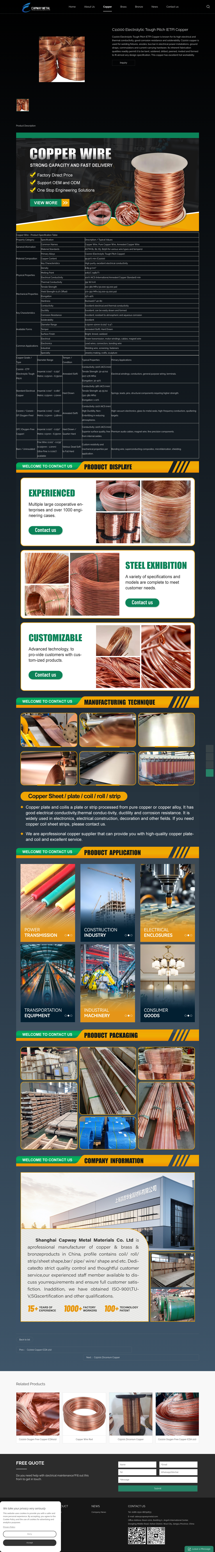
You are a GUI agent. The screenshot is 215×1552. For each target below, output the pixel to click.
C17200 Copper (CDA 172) (39, 1350)
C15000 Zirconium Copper (135, 1350)
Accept (29, 1543)
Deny (29, 1534)
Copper (107, 6)
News (154, 6)
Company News (99, 1504)
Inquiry (123, 62)
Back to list (24, 1339)
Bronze (139, 6)
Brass (123, 6)
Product (61, 1498)
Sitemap (135, 1547)
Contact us (172, 6)
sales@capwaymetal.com (146, 1509)
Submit (157, 1481)
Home (72, 6)
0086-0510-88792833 (141, 1504)
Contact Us (136, 1498)
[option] (62, 59)
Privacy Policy (9, 1527)
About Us (89, 6)
